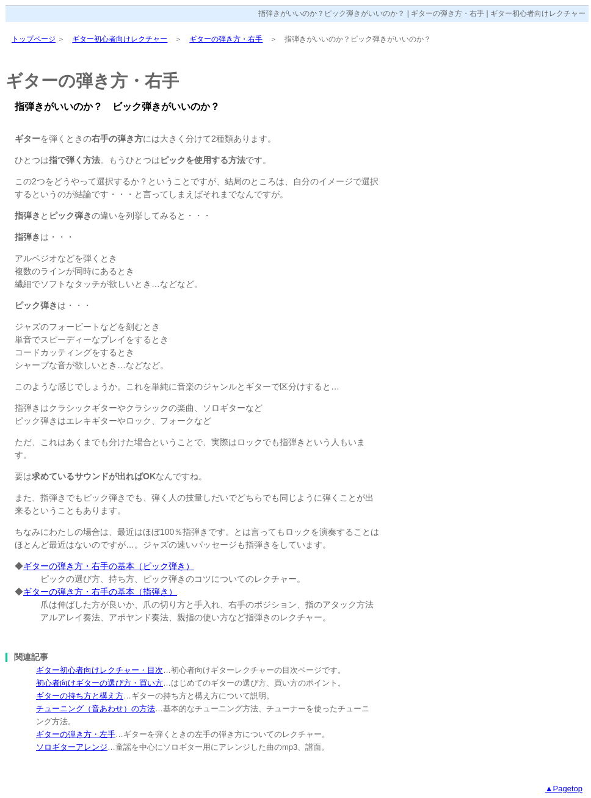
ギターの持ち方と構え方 (79, 695)
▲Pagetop (563, 788)
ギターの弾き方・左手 (75, 734)
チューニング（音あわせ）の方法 (95, 708)
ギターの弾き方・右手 (226, 39)
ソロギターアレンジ (71, 747)
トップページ (34, 39)
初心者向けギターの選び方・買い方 (99, 682)
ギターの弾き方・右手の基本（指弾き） (100, 592)
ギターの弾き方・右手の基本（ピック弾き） (108, 566)
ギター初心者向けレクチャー (119, 39)
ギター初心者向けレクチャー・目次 (99, 670)
